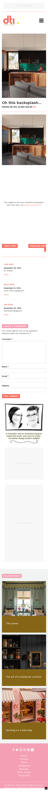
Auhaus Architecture (32, 205)
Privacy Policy (10, 788)
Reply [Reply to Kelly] (6, 294)
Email (5, 376)
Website (5, 386)
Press (24, 762)
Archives (24, 769)
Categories (24, 765)
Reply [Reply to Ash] (6, 315)
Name (5, 367)
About (24, 755)
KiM (34, 107)
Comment (7, 339)
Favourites (24, 775)
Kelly (6, 284)
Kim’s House (24, 772)
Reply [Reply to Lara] (6, 274)
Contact (24, 759)
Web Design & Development (29, 788)
